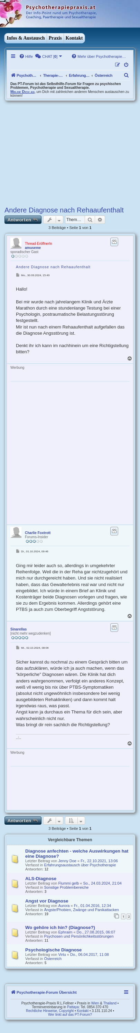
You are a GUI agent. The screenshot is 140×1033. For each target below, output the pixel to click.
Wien (95, 1003)
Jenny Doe (67, 861)
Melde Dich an (22, 92)
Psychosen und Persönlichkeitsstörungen (78, 936)
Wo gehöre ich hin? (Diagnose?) (60, 927)
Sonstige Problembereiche (66, 887)
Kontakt (74, 38)
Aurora (63, 906)
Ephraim (65, 932)
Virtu (62, 954)
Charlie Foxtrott (37, 533)
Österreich (53, 959)
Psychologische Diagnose (53, 949)
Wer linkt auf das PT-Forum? (70, 1014)
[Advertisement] (70, 152)
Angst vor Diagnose (46, 901)
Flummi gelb (68, 883)
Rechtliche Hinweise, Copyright (50, 1011)
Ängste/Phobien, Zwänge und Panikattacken (81, 910)
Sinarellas (18, 629)
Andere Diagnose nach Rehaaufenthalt (64, 210)
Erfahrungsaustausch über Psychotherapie (80, 865)
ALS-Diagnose (40, 878)
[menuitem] (26, 56)
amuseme (33, 248)
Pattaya (73, 1007)
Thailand (109, 1003)
